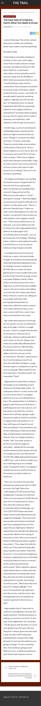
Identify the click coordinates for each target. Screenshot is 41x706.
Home (5, 12)
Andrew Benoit (7, 27)
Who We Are (24, 697)
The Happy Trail (9, 16)
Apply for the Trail (10, 697)
